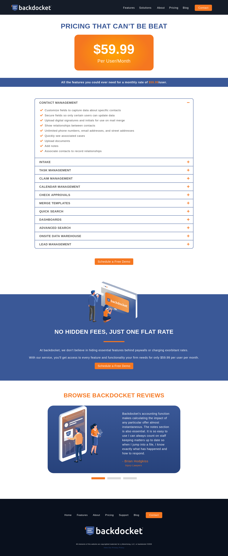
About (161, 7)
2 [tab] (114, 478)
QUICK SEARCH (51, 211)
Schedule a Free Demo (114, 261)
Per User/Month (114, 61)
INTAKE (45, 162)
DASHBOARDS (50, 219)
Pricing (173, 7)
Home (66, 515)
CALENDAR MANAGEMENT (59, 186)
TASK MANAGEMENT (55, 170)
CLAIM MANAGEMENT (56, 178)
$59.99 (114, 49)
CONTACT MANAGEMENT (58, 102)
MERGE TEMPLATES (54, 203)
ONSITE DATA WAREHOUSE (60, 236)
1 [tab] (98, 478)
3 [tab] (130, 478)
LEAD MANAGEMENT (55, 244)
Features (129, 7)
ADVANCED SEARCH (55, 227)
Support (125, 515)
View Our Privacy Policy (114, 548)
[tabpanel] (147, 439)
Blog (186, 7)
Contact (203, 7)
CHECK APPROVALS (54, 195)
